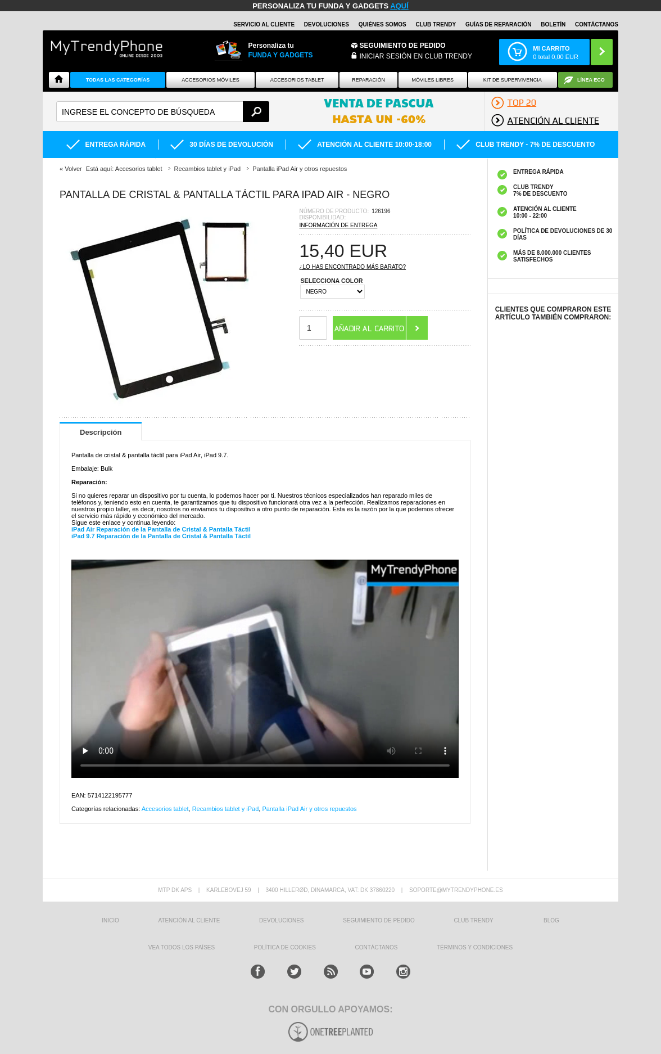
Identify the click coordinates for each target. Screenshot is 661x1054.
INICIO (110, 920)
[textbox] (162, 111)
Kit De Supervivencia (512, 80)
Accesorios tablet (297, 80)
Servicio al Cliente (264, 24)
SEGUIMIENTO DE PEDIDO (379, 920)
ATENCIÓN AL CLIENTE (189, 920)
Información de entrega (338, 225)
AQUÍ (399, 6)
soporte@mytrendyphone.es (456, 890)
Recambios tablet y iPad (225, 808)
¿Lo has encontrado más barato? (352, 267)
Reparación (368, 80)
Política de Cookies (285, 947)
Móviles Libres (432, 80)
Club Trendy (435, 24)
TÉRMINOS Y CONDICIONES (475, 947)
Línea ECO (591, 80)
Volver (73, 168)
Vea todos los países (181, 947)
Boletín (553, 24)
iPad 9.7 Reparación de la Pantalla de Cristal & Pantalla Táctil (161, 536)
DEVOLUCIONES (326, 24)
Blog (551, 920)
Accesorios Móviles (210, 80)
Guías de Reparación (498, 24)
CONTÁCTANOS (596, 24)
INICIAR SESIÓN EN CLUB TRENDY (416, 56)
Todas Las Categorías (118, 80)
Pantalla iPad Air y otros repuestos (309, 808)
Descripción (100, 432)
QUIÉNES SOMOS (382, 24)
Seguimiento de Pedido (403, 45)
